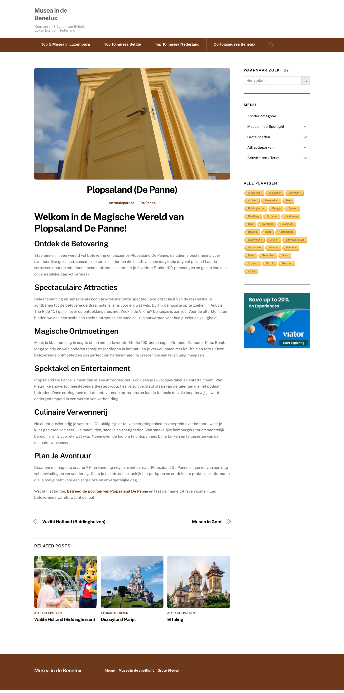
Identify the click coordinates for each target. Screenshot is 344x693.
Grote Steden (168, 673)
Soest (285, 257)
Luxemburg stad (295, 242)
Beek (289, 203)
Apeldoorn (295, 195)
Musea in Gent (207, 524)
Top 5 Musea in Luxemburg (65, 47)
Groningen (288, 226)
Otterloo (273, 250)
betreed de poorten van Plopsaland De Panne (107, 493)
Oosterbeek (254, 250)
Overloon (291, 250)
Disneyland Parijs (118, 621)
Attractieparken (121, 205)
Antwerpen (275, 195)
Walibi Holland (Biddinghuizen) (73, 524)
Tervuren (253, 265)
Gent (251, 226)
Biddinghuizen (256, 210)
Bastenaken (271, 203)
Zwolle (252, 273)
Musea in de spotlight (136, 673)
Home (110, 673)
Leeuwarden (255, 242)
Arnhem (252, 203)
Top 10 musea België (122, 47)
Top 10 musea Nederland (177, 47)
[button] (271, 47)
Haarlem (253, 234)
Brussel (293, 210)
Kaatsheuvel (286, 234)
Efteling (175, 621)
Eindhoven (292, 218)
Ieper (268, 234)
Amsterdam (254, 195)
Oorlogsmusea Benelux (234, 47)
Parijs (251, 257)
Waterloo (287, 265)
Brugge (276, 210)
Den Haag (253, 218)
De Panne (148, 205)
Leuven (274, 242)
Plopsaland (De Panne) (132, 192)
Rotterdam (268, 257)
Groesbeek (267, 226)
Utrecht (270, 265)
